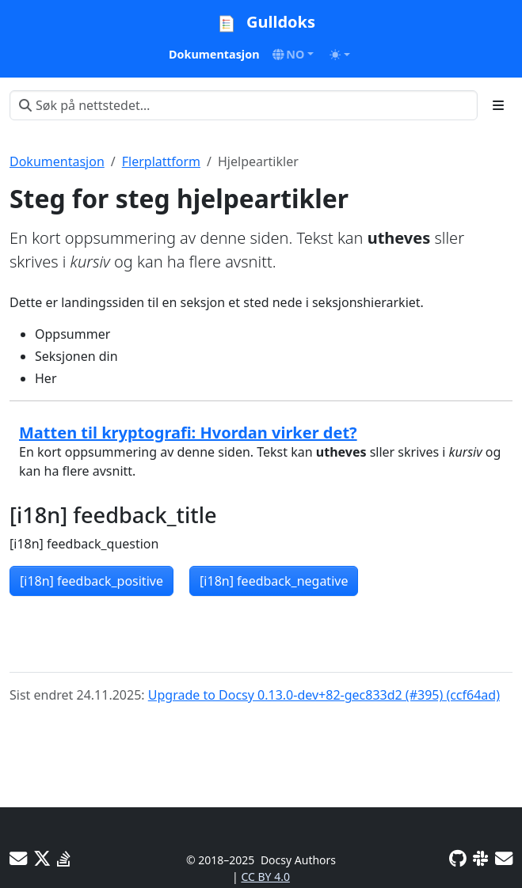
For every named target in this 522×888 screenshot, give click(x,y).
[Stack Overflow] (63, 858)
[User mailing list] (18, 858)
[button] (293, 55)
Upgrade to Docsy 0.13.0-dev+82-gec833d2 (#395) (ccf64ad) (324, 695)
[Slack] (481, 858)
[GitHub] (458, 858)
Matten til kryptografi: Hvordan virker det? (188, 432)
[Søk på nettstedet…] (244, 105)
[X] (42, 858)
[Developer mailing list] (503, 858)
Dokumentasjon (57, 161)
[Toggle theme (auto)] (339, 55)
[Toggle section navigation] (498, 105)
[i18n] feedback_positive (91, 581)
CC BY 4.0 (265, 876)
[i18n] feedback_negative (274, 581)
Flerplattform (161, 161)
